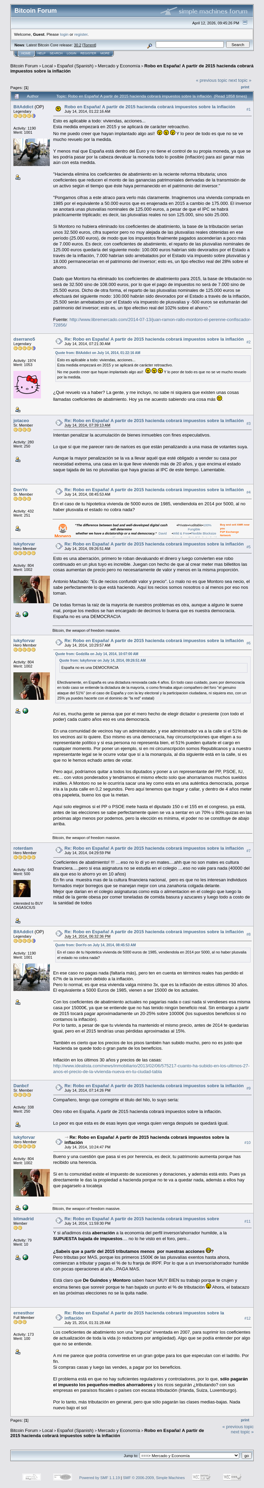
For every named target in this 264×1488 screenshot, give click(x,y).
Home (26, 53)
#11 (247, 1221)
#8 (248, 934)
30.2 (77, 45)
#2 (248, 342)
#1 (248, 109)
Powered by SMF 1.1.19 (99, 1478)
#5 (248, 547)
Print (245, 87)
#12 (247, 1318)
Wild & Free (181, 533)
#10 (247, 1142)
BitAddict (23, 106)
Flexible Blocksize (203, 533)
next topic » (240, 80)
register (80, 34)
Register (88, 53)
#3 (248, 423)
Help (41, 53)
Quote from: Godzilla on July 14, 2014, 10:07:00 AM (97, 654)
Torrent (89, 45)
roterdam (23, 848)
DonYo (20, 489)
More (105, 53)
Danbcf (21, 1085)
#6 (248, 643)
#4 (248, 492)
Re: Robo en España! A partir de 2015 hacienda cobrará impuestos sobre (142, 1218)
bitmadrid (23, 1218)
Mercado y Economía (119, 65)
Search (56, 53)
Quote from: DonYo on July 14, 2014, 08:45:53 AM (95, 945)
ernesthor (23, 1312)
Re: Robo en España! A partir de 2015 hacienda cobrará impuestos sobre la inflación (154, 339)
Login (71, 53)
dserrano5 (24, 339)
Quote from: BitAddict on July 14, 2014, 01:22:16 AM (97, 353)
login (64, 34)
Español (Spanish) (75, 65)
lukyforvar (24, 544)
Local (47, 65)
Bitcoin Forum (24, 65)
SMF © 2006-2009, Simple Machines (154, 1478)
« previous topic (211, 80)
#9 (248, 1088)
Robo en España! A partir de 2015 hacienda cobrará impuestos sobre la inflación (150, 106)
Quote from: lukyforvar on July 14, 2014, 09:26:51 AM (102, 660)
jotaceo (21, 420)
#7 (248, 851)
